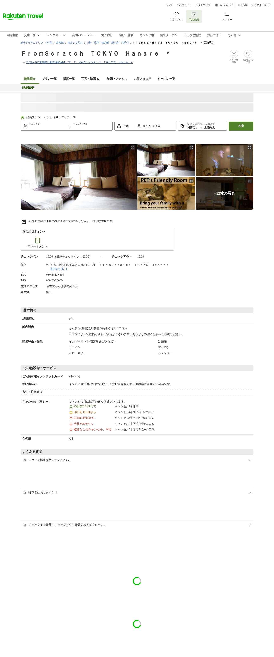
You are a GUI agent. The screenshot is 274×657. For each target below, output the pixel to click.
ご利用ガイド (184, 5)
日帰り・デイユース (63, 117)
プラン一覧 (49, 78)
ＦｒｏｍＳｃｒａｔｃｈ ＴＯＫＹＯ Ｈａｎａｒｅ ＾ (96, 53)
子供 (155, 126)
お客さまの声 (142, 78)
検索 (241, 126)
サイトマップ (203, 5)
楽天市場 (243, 5)
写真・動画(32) (90, 78)
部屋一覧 (69, 78)
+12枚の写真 (224, 193)
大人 (145, 126)
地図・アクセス (117, 78)
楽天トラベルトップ (32, 42)
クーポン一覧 (166, 78)
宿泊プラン (33, 117)
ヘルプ (168, 5)
